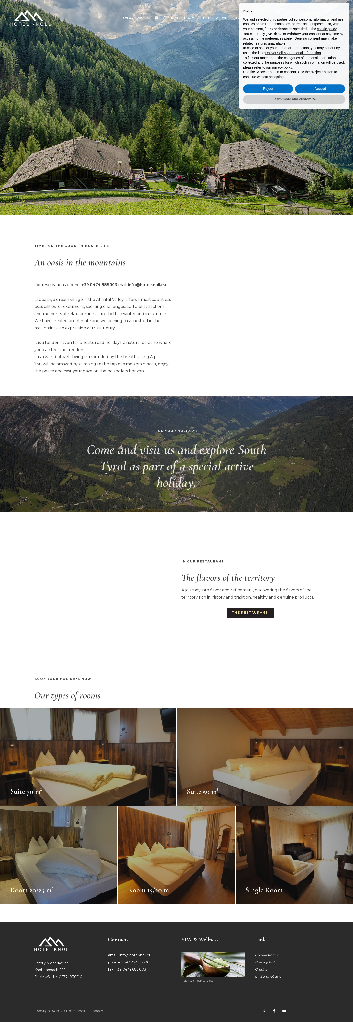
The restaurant (215, 18)
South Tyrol (276, 18)
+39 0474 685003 (136, 962)
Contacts (301, 18)
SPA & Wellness (247, 18)
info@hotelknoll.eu (135, 955)
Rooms (190, 18)
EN (337, 18)
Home (174, 18)
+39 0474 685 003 (136, 18)
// (164, 18)
